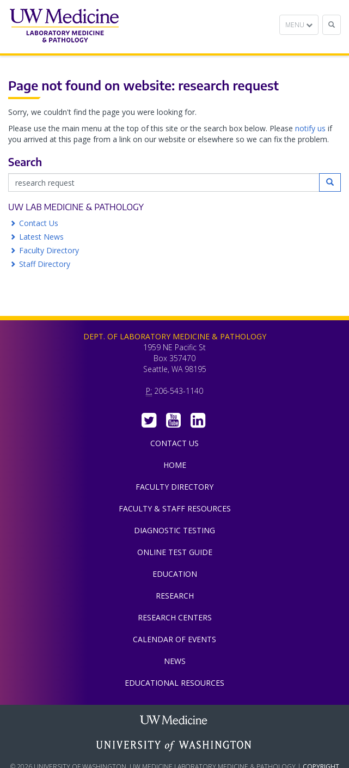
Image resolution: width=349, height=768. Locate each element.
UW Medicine (174, 721)
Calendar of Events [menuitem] (174, 639)
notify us (310, 128)
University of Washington (175, 745)
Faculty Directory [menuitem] (174, 486)
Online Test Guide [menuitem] (174, 552)
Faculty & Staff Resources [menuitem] (175, 508)
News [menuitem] (175, 661)
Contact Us (38, 223)
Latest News (41, 236)
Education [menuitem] (174, 574)
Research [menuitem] (175, 595)
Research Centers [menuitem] (175, 617)
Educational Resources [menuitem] (174, 683)
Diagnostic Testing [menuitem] (174, 530)
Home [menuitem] (174, 465)
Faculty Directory (49, 250)
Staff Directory (44, 264)
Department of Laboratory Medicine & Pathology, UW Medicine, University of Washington (64, 27)
